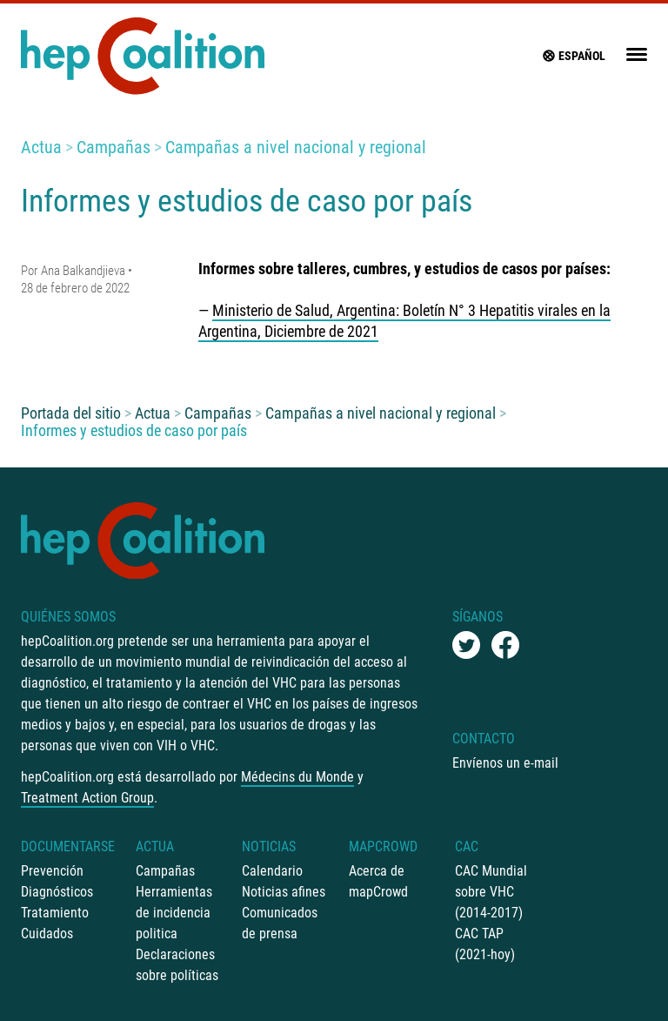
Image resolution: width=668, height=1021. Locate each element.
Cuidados (47, 933)
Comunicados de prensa (279, 923)
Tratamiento (55, 912)
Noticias (269, 846)
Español (573, 56)
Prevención (52, 871)
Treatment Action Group (87, 797)
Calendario (272, 871)
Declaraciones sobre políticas (177, 965)
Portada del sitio (71, 413)
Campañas (113, 147)
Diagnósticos (57, 891)
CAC (466, 846)
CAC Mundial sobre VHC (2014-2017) (491, 892)
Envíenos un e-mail (505, 763)
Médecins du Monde (297, 777)
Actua (41, 147)
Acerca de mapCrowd (378, 881)
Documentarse (68, 846)
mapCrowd (383, 846)
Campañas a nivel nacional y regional (295, 147)
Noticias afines (283, 891)
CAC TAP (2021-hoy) (485, 944)
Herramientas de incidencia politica (174, 912)
